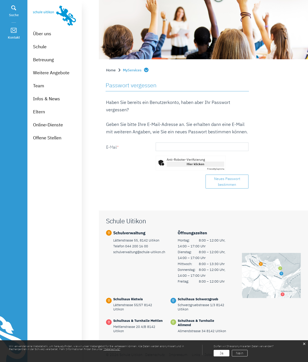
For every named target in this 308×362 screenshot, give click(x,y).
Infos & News (46, 98)
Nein (239, 353)
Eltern (39, 111)
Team (38, 85)
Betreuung (43, 59)
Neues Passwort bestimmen (227, 181)
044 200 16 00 (136, 246)
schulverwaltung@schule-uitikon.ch (139, 252)
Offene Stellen (47, 137)
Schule (40, 46)
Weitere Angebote (51, 72)
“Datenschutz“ (111, 349)
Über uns (42, 33)
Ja (221, 353)
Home (111, 70)
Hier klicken (195, 164)
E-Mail (112, 147)
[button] (136, 70)
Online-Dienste (48, 124)
